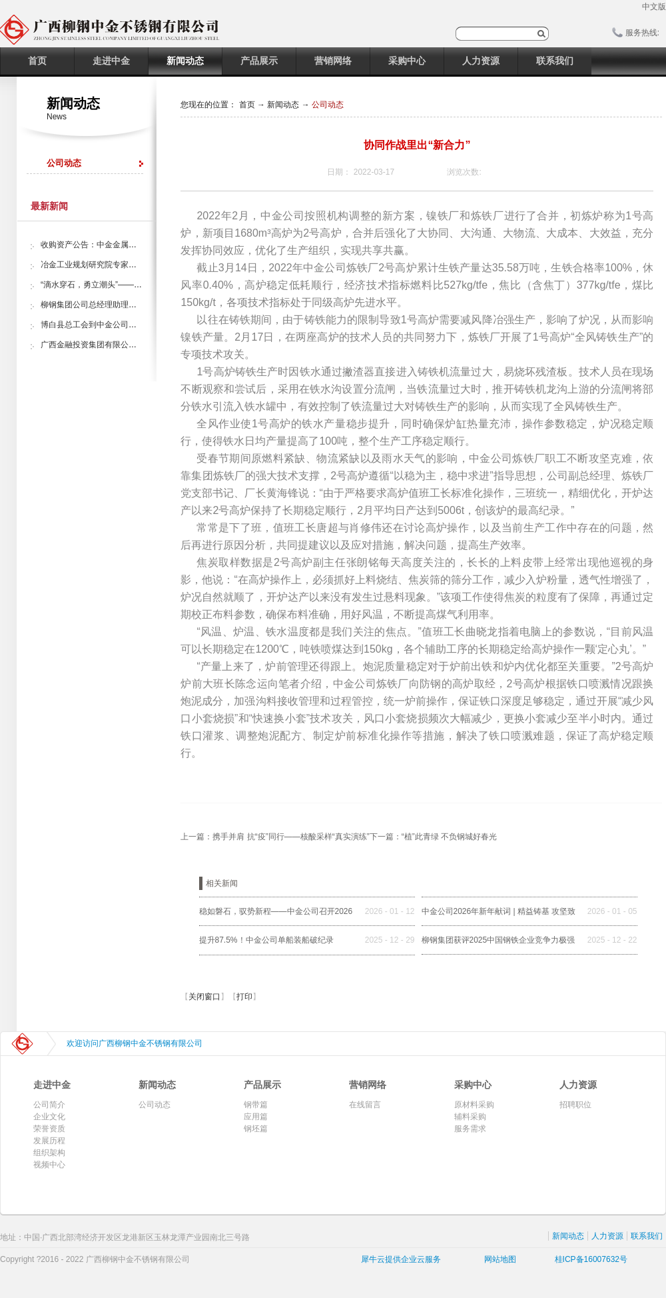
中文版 (654, 6)
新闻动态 (283, 104)
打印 (244, 996)
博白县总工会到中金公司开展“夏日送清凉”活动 (123, 324)
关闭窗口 (204, 996)
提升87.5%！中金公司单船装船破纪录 (266, 940)
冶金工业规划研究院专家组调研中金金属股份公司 (128, 264)
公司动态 (328, 104)
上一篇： (274, 836)
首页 (37, 60)
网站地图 (498, 1259)
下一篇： (433, 836)
